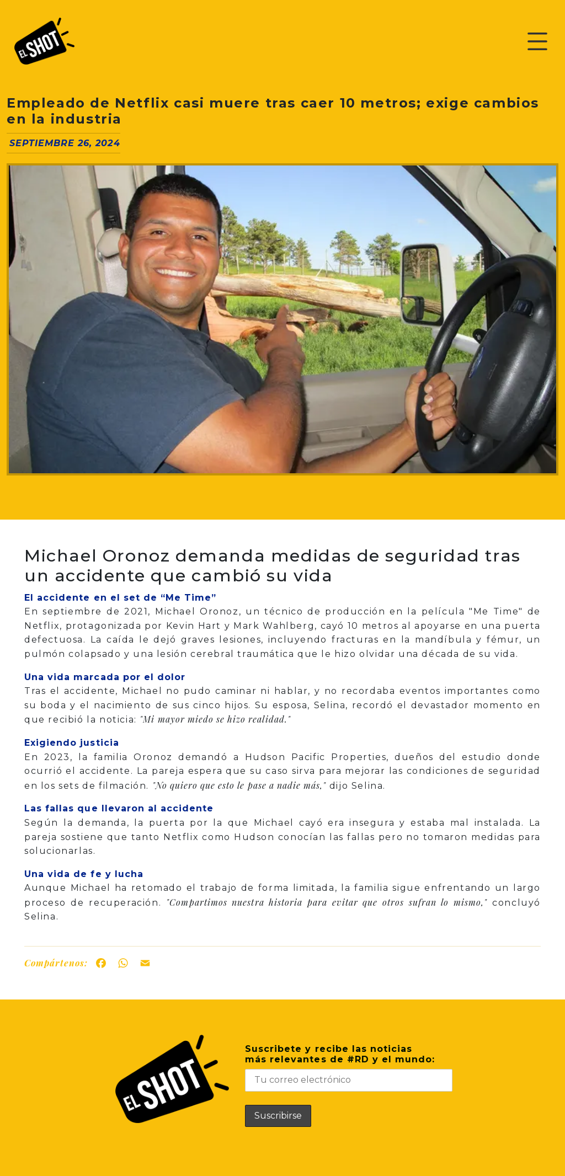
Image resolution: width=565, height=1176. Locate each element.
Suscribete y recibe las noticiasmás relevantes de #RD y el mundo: (348, 1068)
